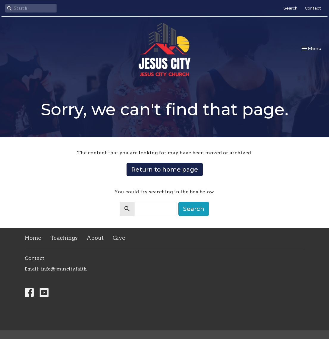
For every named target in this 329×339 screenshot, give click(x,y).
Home (33, 238)
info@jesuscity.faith (64, 269)
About (95, 238)
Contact (313, 8)
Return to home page (164, 169)
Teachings (64, 238)
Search (290, 8)
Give (119, 238)
